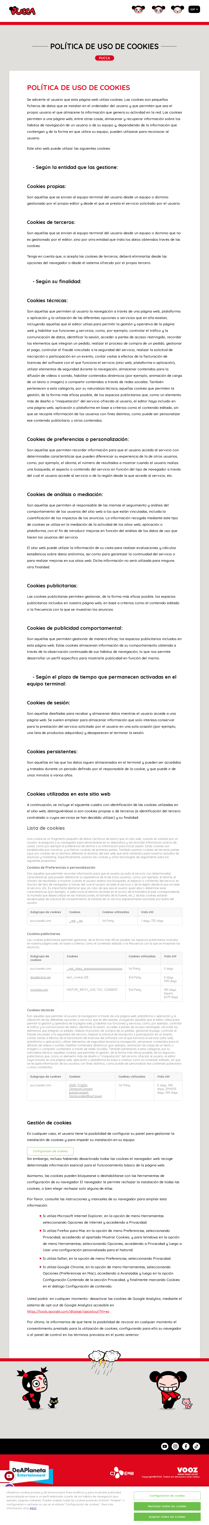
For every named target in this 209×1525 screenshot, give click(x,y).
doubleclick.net (40, 977)
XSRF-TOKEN (78, 1085)
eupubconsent (78, 1092)
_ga (79, 921)
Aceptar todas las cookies (167, 1520)
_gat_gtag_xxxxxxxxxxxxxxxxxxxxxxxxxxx (94, 968)
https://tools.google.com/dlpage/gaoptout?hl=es (68, 1311)
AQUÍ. (33, 1512)
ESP (193, 9)
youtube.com (39, 990)
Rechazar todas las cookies (167, 1510)
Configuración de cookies (50, 1151)
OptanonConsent (80, 1089)
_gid (72, 921)
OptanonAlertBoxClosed (85, 1096)
